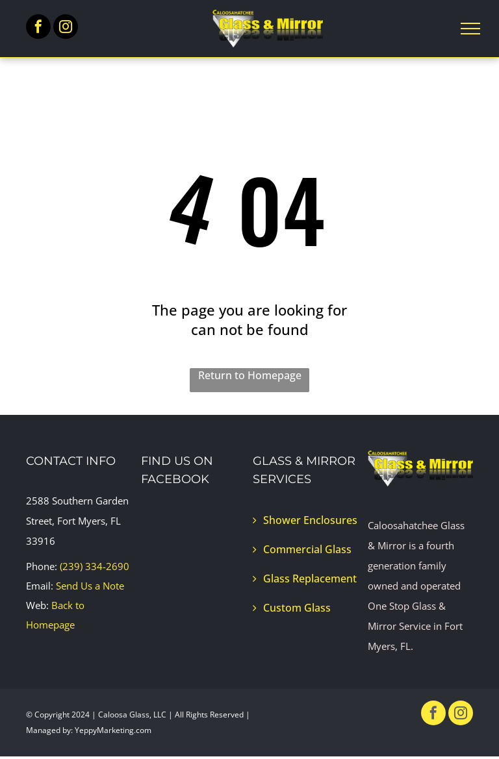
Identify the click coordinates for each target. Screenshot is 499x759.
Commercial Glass (307, 549)
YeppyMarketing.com (113, 730)
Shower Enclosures (310, 520)
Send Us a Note (90, 585)
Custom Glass (297, 608)
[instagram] (65, 28)
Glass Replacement (310, 578)
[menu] (470, 28)
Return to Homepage (249, 375)
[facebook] (38, 28)
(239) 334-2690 (94, 566)
